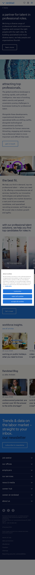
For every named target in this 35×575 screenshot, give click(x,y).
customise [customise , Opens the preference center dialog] (17, 291)
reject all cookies (17, 296)
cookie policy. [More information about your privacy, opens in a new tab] (8, 286)
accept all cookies (17, 301)
